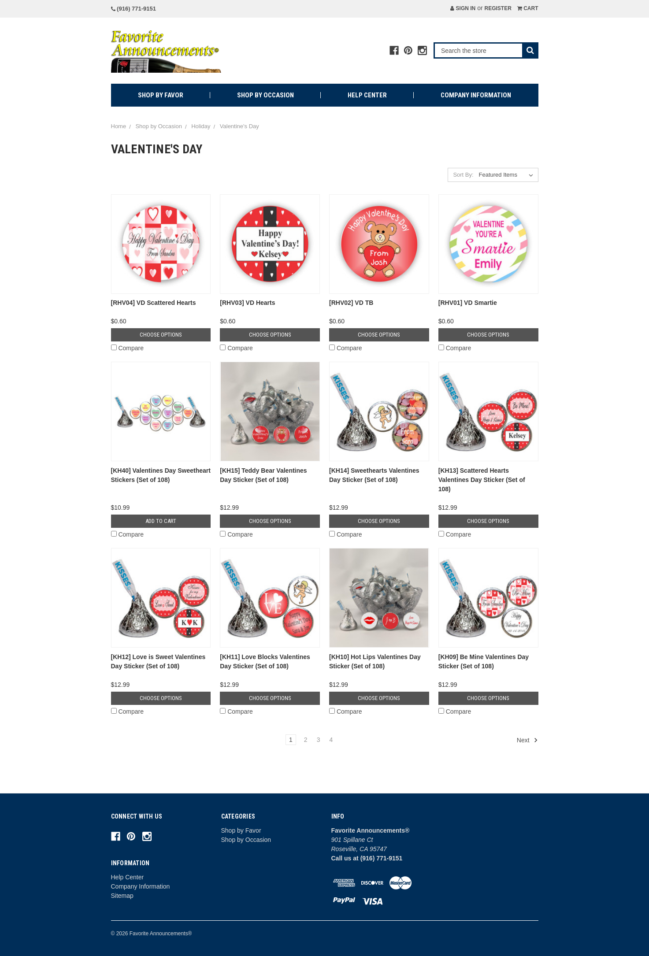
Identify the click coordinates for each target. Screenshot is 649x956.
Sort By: (463, 174)
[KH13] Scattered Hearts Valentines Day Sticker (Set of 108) (481, 480)
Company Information (476, 95)
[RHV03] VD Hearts (247, 302)
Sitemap (122, 895)
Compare (127, 348)
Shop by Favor (160, 95)
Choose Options (161, 334)
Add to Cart (160, 521)
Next (527, 740)
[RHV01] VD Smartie (467, 302)
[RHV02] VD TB (351, 302)
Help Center (367, 95)
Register (497, 8)
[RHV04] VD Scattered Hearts (153, 302)
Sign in (462, 8)
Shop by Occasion (265, 95)
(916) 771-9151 (133, 8)
